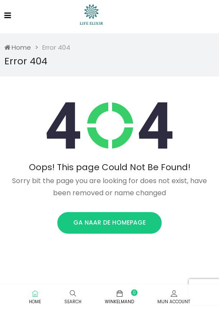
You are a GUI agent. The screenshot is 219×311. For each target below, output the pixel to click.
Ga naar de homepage (109, 222)
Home (17, 47)
